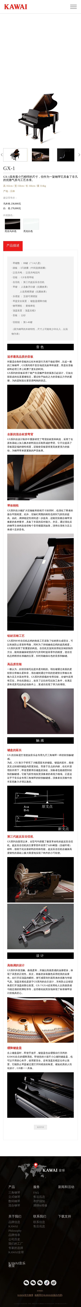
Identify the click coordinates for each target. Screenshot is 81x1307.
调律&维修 (40, 1205)
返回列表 (40, 1127)
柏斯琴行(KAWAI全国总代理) (49, 1295)
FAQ (36, 1192)
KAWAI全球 (16, 1252)
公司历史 (14, 1239)
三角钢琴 (14, 1192)
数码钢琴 (14, 1201)
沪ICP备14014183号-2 (61, 1303)
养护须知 (39, 1201)
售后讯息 (39, 1196)
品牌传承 (14, 1235)
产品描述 (12, 245)
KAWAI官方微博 (25, 1295)
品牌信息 (14, 1222)
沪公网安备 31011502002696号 (45, 1303)
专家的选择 (15, 1247)
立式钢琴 (14, 1196)
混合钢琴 (14, 1205)
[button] (79, 154)
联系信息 (39, 1222)
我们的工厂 (15, 1243)
